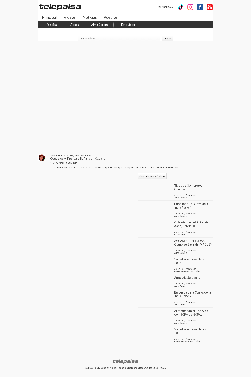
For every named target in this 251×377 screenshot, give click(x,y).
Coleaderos (179, 234)
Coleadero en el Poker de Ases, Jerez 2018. (191, 224)
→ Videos (72, 24)
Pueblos (111, 17)
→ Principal (50, 24)
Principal (49, 17)
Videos (70, 17)
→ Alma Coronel (98, 24)
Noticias (90, 17)
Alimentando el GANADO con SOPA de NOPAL (191, 312)
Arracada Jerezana (187, 277)
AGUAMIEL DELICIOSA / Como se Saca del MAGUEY (193, 242)
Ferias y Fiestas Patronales (187, 271)
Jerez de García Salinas (152, 176)
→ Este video (126, 24)
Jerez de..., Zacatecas (185, 195)
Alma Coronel (180, 197)
